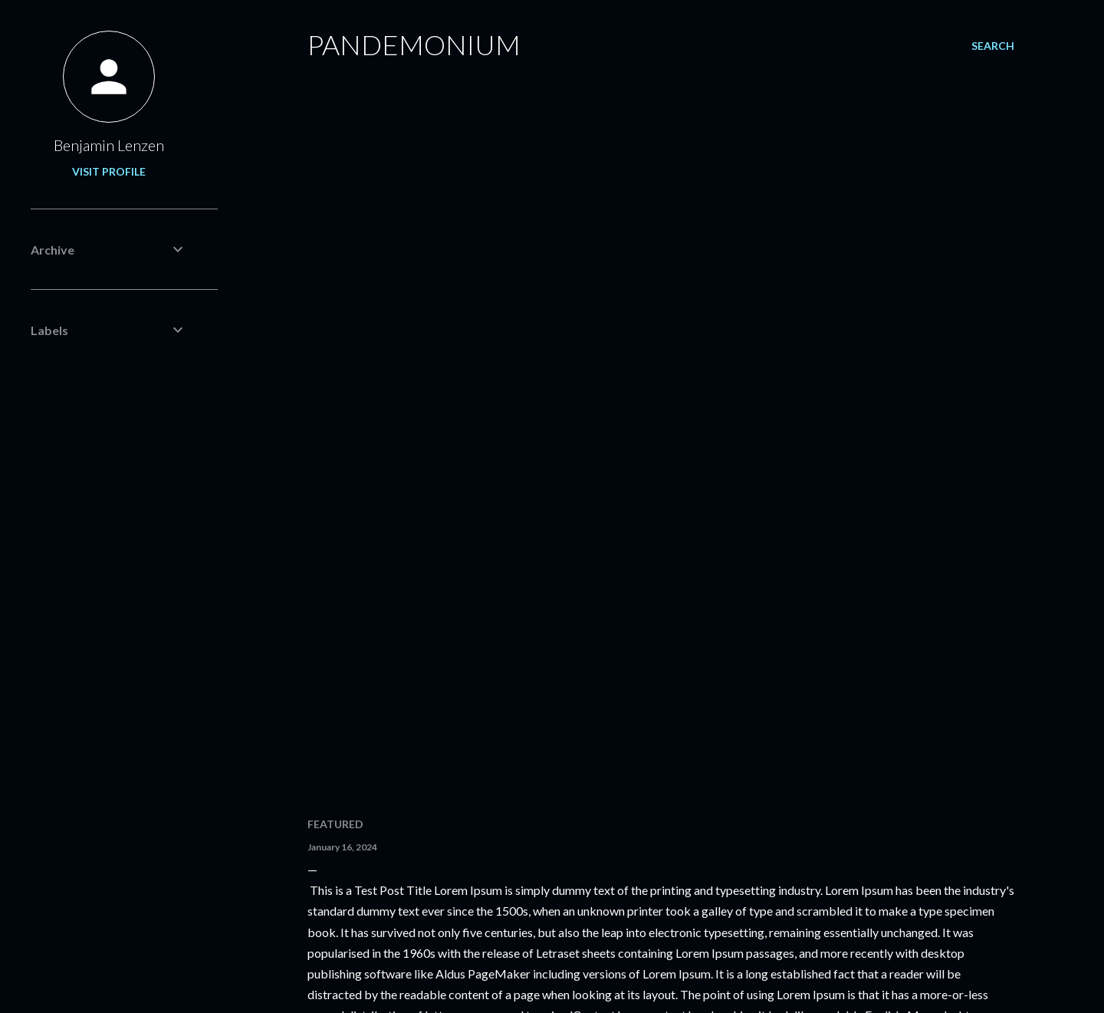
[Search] (992, 46)
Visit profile (109, 171)
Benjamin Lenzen (109, 145)
